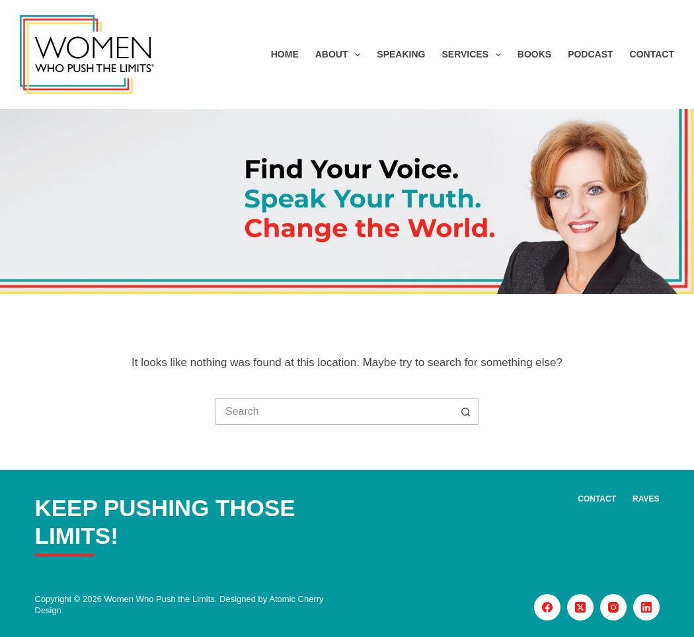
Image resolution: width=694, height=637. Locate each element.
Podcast (590, 54)
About (340, 55)
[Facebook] (547, 607)
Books (534, 54)
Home (285, 54)
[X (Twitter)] (580, 607)
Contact (652, 54)
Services (474, 55)
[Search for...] (334, 411)
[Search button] (466, 411)
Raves (646, 499)
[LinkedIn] (646, 607)
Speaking (401, 54)
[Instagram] (613, 607)
